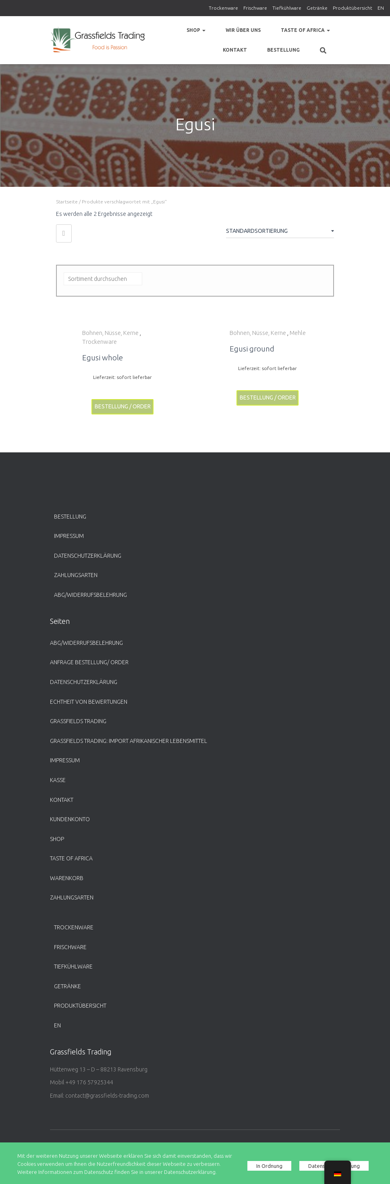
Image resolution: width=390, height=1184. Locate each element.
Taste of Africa (305, 30)
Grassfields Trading (78, 721)
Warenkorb (66, 878)
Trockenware (223, 7)
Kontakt (235, 49)
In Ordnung (269, 1166)
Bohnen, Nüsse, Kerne (110, 332)
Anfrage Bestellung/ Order (89, 662)
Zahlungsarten (76, 575)
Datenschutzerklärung (87, 555)
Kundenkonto (70, 819)
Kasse (58, 780)
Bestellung (283, 49)
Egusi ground (252, 348)
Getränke (317, 7)
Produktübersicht (352, 7)
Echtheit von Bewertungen (88, 702)
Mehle (298, 332)
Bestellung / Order (123, 406)
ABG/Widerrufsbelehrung (90, 595)
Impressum (69, 536)
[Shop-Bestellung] (280, 232)
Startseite (67, 201)
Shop (196, 30)
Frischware (255, 7)
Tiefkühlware (286, 7)
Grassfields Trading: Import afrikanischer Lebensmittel (128, 741)
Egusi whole (102, 357)
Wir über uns (243, 30)
